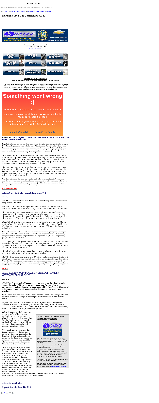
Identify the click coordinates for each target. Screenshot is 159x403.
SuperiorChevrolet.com (58, 366)
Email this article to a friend (36, 11)
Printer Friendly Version (18, 11)
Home (49, 11)
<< (4, 393)
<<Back (6, 11)
